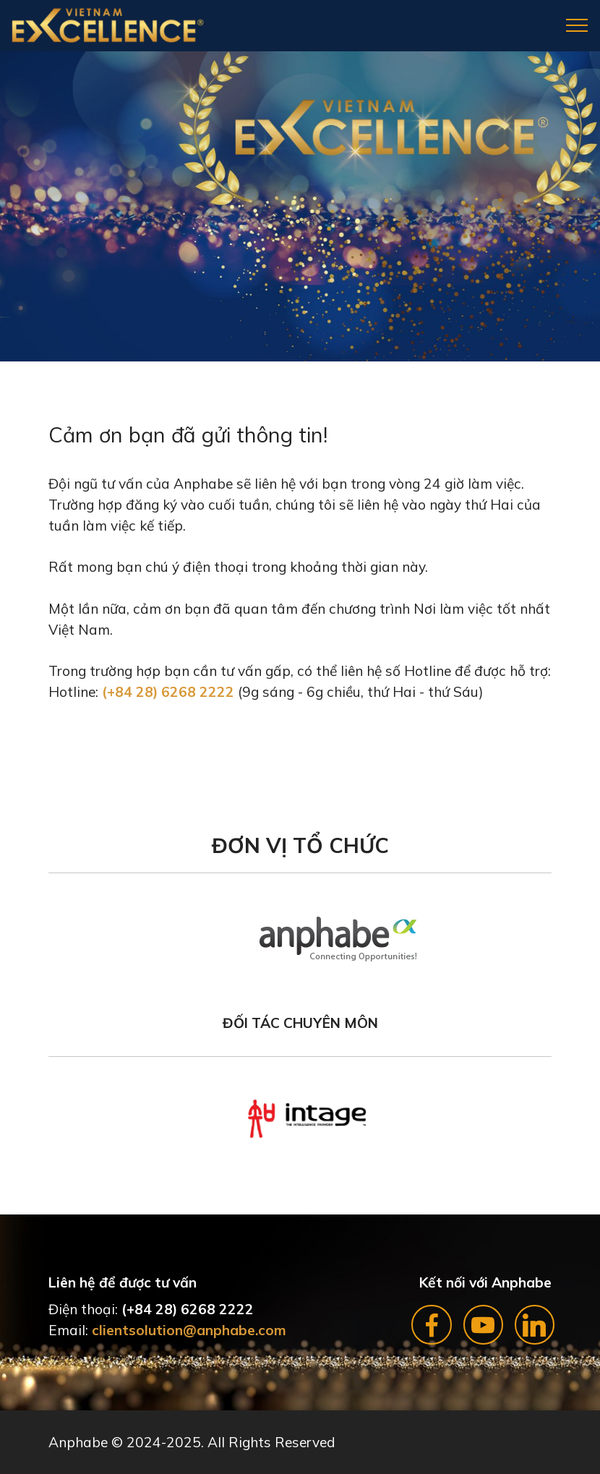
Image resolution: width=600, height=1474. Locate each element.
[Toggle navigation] (577, 25)
